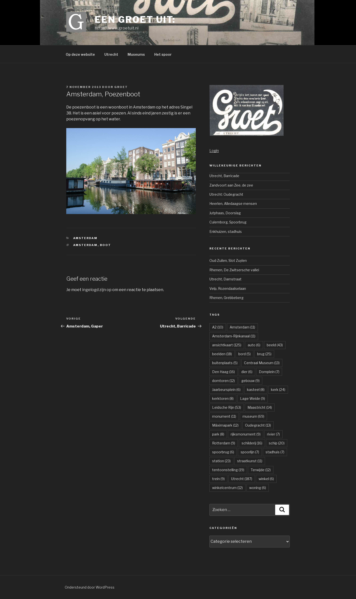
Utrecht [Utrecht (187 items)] (241, 479)
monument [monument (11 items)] (224, 416)
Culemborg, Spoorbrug (227, 222)
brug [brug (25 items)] (264, 354)
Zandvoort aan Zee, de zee (231, 185)
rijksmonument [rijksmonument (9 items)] (246, 434)
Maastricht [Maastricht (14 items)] (259, 407)
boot (105, 245)
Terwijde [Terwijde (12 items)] (261, 470)
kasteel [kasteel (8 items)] (256, 389)
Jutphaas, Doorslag (225, 213)
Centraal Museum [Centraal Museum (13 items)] (262, 363)
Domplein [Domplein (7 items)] (269, 372)
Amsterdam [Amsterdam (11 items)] (242, 327)
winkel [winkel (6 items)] (266, 479)
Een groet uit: (135, 19)
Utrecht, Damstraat (225, 279)
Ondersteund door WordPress (89, 587)
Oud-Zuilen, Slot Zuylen (228, 260)
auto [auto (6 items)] (254, 345)
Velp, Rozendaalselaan (227, 288)
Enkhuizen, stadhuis (225, 231)
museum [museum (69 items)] (253, 416)
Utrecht (111, 54)
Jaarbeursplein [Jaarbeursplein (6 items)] (226, 389)
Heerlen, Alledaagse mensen (233, 203)
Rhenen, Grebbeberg (226, 298)
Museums (136, 54)
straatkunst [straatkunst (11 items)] (249, 461)
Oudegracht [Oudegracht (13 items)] (258, 425)
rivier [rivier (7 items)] (273, 434)
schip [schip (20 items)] (277, 443)
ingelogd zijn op (96, 289)
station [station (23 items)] (221, 461)
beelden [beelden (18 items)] (222, 354)
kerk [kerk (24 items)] (278, 389)
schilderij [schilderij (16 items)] (252, 443)
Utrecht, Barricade (224, 176)
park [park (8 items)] (218, 434)
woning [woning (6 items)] (257, 488)
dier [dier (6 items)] (246, 372)
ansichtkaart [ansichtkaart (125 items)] (226, 345)
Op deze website (80, 54)
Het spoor (163, 54)
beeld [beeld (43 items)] (275, 345)
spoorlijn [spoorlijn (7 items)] (250, 452)
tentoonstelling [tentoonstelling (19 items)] (228, 470)
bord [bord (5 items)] (244, 354)
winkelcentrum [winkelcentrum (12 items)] (227, 488)
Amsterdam (85, 238)
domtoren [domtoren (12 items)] (223, 381)
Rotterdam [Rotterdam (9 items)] (223, 443)
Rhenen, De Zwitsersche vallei (234, 270)
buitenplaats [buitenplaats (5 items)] (225, 363)
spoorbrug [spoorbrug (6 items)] (223, 452)
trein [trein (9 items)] (218, 479)
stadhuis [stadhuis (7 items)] (275, 452)
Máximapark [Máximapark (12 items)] (225, 425)
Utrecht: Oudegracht (226, 194)
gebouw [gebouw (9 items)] (250, 381)
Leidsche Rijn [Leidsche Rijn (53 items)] (226, 407)
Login (214, 150)
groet (121, 87)
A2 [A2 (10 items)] (217, 327)
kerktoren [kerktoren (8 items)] (223, 398)
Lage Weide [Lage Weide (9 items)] (252, 398)
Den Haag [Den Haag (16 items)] (223, 372)
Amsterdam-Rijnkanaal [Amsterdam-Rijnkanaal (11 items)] (233, 336)
